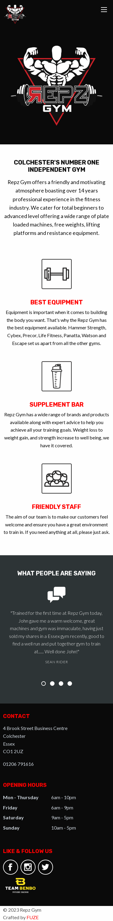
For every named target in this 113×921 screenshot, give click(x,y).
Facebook (10, 867)
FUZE (33, 917)
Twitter (45, 867)
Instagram (28, 867)
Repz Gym (15, 14)
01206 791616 (18, 764)
